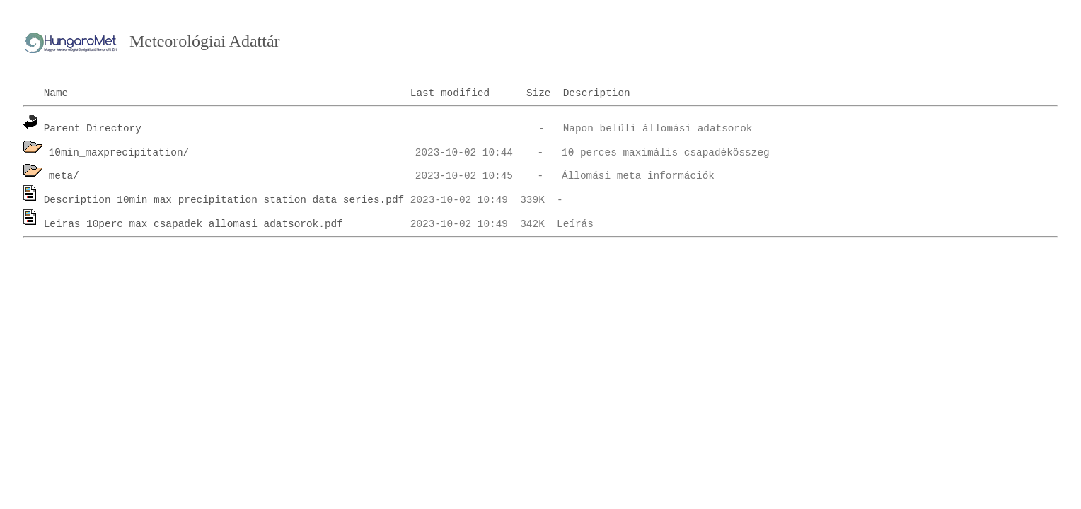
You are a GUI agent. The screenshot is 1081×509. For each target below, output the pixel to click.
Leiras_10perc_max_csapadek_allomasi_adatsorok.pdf (193, 224)
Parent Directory (92, 128)
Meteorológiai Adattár (204, 41)
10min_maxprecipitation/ (119, 152)
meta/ (64, 176)
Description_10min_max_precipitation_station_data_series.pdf (224, 200)
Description (596, 93)
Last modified (450, 93)
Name (56, 93)
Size (538, 93)
